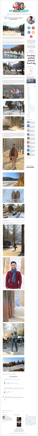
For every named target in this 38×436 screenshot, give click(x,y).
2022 (27, 92)
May (28, 102)
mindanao (26, 421)
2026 (27, 89)
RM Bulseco (7, 416)
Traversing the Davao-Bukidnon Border (32, 153)
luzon (28, 420)
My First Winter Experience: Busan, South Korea (32, 133)
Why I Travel (28, 75)
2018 (27, 95)
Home (13, 411)
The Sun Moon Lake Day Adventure (31, 105)
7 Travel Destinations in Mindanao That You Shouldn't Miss (32, 125)
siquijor (28, 423)
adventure (7, 374)
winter (12, 374)
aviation (26, 417)
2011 (27, 117)
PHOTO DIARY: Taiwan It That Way (31, 107)
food (33, 418)
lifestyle (26, 420)
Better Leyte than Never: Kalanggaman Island (32, 129)
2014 (27, 115)
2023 (27, 91)
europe (28, 418)
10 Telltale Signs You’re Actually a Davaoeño (32, 149)
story (34, 423)
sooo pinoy (31, 423)
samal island (26, 423)
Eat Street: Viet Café (29, 104)
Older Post (23, 411)
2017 (5, 374)
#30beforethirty (26, 416)
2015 (27, 114)
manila (34, 420)
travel (29, 424)
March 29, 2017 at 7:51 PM (9, 396)
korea (10, 374)
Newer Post (3, 411)
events (31, 418)
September (29, 99)
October (28, 98)
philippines (31, 422)
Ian (4, 378)
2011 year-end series (31, 416)
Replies (5, 381)
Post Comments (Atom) (6, 412)
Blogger (28, 433)
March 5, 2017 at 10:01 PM (8, 378)
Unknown (5, 396)
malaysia (31, 420)
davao (35, 417)
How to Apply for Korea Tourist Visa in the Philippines (32, 137)
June (28, 101)
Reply (4, 380)
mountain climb (33, 421)
